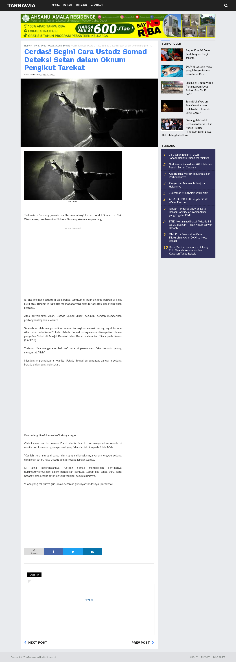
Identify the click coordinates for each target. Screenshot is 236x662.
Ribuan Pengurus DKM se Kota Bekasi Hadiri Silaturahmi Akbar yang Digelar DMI (187, 212)
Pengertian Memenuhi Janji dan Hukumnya (187, 185)
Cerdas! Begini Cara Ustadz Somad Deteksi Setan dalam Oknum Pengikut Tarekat (85, 59)
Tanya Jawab (39, 45)
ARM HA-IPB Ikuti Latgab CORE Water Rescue (188, 200)
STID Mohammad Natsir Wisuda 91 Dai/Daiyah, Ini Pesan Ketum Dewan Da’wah (190, 224)
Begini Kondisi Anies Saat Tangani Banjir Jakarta (198, 54)
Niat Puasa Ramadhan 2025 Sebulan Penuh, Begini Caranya (190, 165)
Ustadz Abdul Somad (59, 45)
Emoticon (34, 574)
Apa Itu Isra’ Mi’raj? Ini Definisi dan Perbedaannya (189, 175)
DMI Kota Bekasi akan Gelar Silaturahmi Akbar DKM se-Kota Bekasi (188, 237)
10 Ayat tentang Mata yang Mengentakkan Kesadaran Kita (199, 70)
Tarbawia (21, 5)
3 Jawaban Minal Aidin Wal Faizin (188, 192)
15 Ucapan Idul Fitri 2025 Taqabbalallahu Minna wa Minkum (189, 156)
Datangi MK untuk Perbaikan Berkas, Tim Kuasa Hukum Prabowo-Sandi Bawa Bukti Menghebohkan (187, 128)
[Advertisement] (73, 264)
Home (27, 45)
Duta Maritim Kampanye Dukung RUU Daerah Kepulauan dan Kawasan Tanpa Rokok (188, 250)
